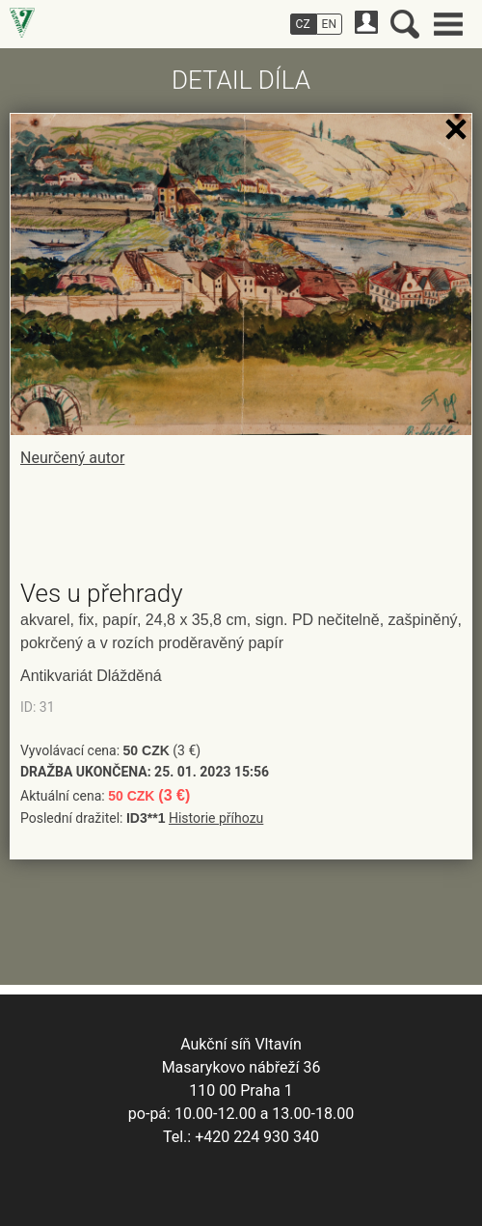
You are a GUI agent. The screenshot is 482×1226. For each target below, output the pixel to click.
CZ (303, 24)
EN (329, 24)
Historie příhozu (216, 818)
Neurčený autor (72, 458)
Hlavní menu (448, 24)
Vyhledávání (404, 24)
